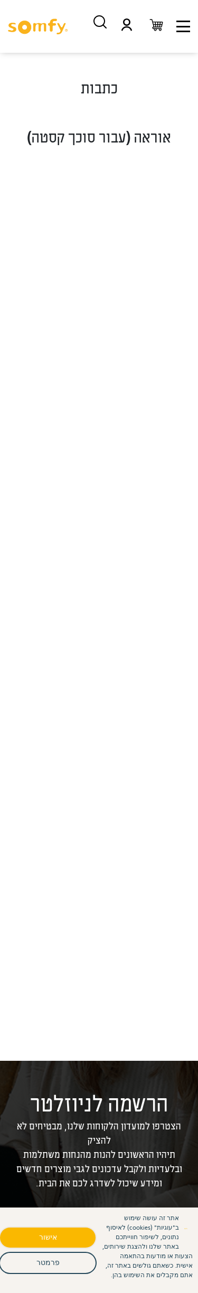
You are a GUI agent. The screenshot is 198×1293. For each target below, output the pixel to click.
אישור (48, 1236)
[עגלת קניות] (156, 26)
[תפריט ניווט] (183, 26)
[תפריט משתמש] (126, 26)
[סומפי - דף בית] (38, 26)
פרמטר (48, 1262)
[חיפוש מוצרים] (100, 22)
